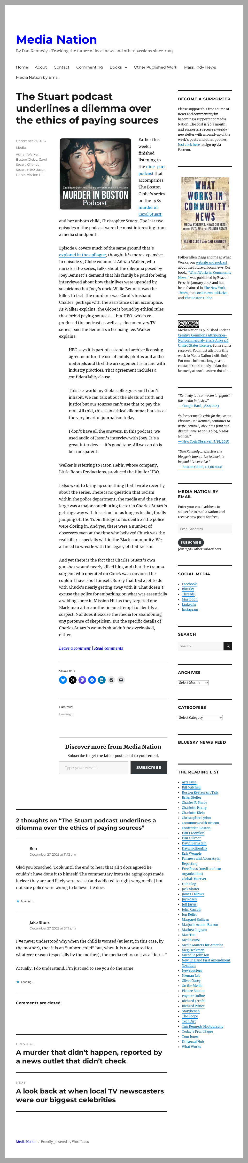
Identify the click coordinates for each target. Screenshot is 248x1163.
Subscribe (149, 767)
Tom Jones (190, 1037)
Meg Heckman (193, 950)
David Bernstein (194, 843)
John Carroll (191, 909)
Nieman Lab (191, 976)
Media (21, 147)
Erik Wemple (192, 853)
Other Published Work (155, 67)
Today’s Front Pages (197, 1032)
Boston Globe (26, 159)
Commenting (89, 67)
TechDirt (189, 1021)
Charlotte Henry (194, 808)
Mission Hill (35, 175)
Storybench (191, 1011)
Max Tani (189, 935)
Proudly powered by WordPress (65, 1142)
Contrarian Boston (196, 828)
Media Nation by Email (38, 77)
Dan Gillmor (191, 838)
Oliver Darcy (191, 981)
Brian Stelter (191, 798)
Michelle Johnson (195, 955)
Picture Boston (193, 991)
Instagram (190, 610)
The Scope (190, 1016)
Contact (62, 67)
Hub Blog (189, 884)
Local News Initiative (211, 293)
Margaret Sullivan (195, 920)
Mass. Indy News (200, 67)
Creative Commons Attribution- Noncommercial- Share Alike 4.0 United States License (203, 340)
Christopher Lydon (196, 818)
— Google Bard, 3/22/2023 (198, 406)
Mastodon (190, 599)
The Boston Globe (198, 298)
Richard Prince (193, 1006)
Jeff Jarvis (189, 904)
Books (116, 67)
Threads (188, 594)
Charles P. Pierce (194, 803)
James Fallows (193, 894)
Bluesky (188, 589)
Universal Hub (193, 1042)
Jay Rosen (189, 899)
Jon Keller (189, 915)
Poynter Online (193, 996)
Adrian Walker (27, 154)
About (41, 67)
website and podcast (211, 262)
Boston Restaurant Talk (200, 792)
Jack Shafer (190, 889)
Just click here (189, 145)
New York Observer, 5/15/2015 (205, 441)
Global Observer (194, 879)
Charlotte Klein (193, 813)
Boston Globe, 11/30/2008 (202, 467)
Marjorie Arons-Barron (200, 925)
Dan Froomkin (193, 833)
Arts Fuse (189, 782)
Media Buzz (191, 940)
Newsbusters (192, 970)
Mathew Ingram (194, 930)
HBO (31, 170)
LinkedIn (189, 604)
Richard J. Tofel (193, 1001)
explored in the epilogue (82, 254)
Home (22, 67)
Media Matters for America (202, 945)
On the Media (192, 986)
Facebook (189, 584)
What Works (191, 1047)
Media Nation (56, 39)
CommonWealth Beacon (200, 823)
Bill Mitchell (191, 787)
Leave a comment (75, 648)
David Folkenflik (194, 848)
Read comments (108, 648)
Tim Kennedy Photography (202, 1026)
